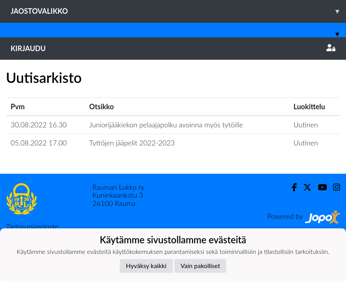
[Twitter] (304, 187)
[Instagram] (333, 187)
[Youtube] (319, 187)
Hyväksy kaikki (146, 265)
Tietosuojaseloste (32, 226)
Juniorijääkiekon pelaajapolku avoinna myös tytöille (166, 124)
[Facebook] (291, 187)
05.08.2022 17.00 (39, 142)
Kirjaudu (173, 48)
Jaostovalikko (178, 11)
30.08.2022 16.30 (39, 124)
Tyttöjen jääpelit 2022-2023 (132, 142)
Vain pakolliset (200, 265)
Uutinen (305, 124)
